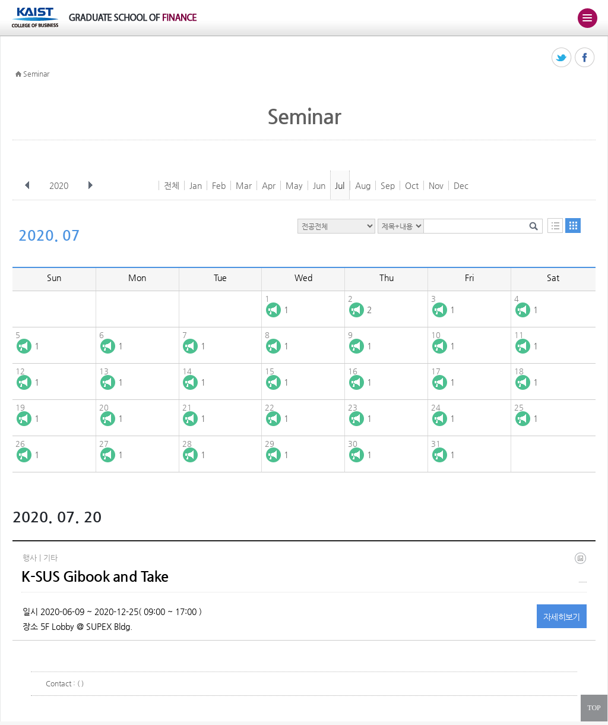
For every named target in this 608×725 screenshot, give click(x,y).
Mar (244, 185)
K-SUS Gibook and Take (94, 576)
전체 (171, 185)
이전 (27, 185)
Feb (219, 185)
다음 (90, 185)
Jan (195, 185)
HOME (18, 74)
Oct (412, 185)
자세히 (561, 617)
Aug (362, 185)
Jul (339, 185)
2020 (60, 185)
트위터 (562, 58)
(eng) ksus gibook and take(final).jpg (583, 567)
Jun (319, 185)
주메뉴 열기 (587, 18)
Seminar (36, 74)
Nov (436, 185)
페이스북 (585, 58)
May (294, 185)
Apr (269, 185)
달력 (573, 225)
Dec (461, 185)
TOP (593, 708)
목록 (555, 225)
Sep (388, 185)
